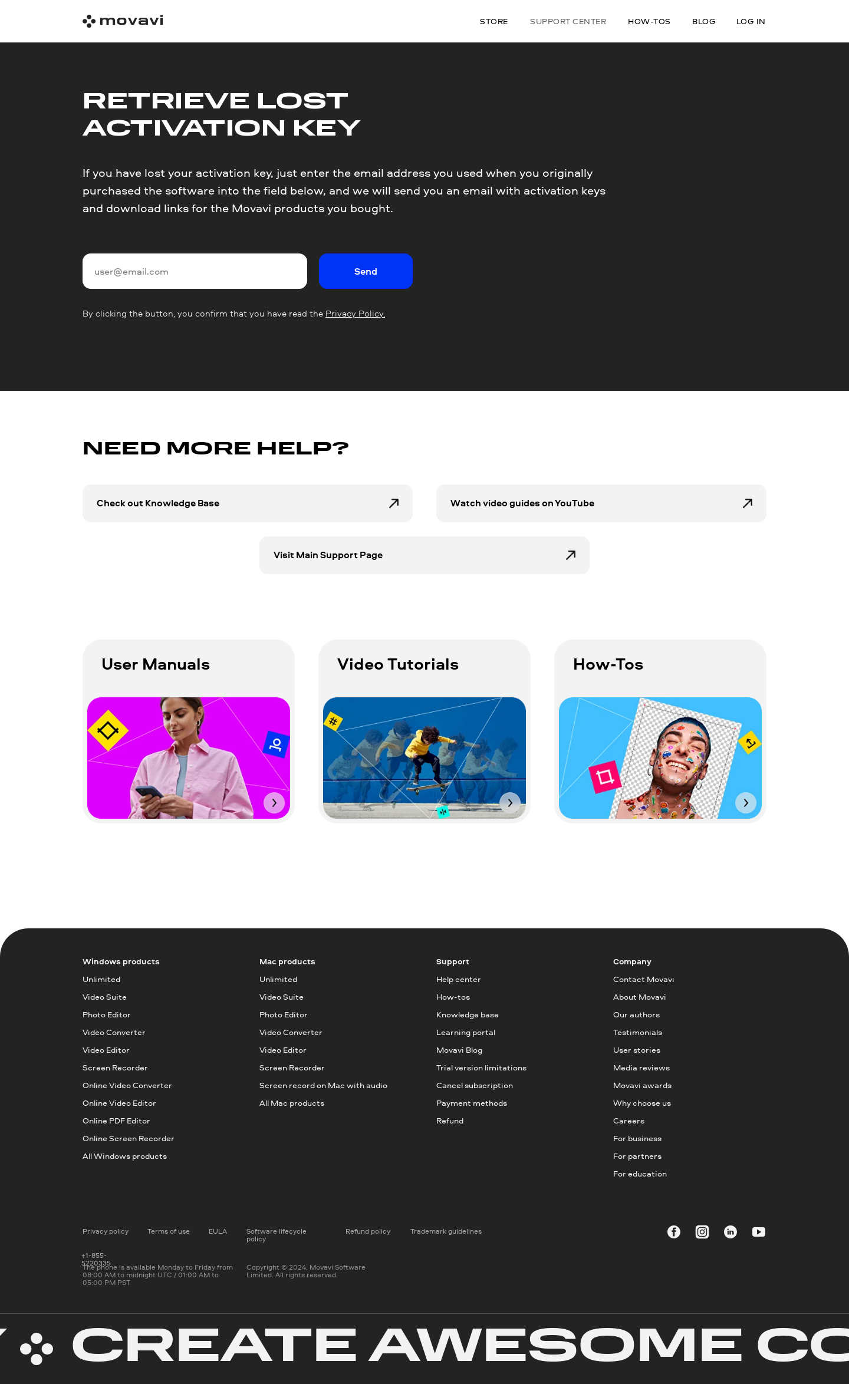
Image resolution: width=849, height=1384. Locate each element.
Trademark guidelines (446, 1231)
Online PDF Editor (116, 1120)
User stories (636, 1049)
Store (494, 21)
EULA (218, 1231)
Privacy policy (106, 1231)
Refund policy (367, 1231)
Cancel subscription (474, 1084)
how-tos (649, 21)
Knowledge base (467, 1014)
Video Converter (114, 1031)
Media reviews (641, 1067)
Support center (568, 21)
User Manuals (155, 663)
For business (637, 1138)
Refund (449, 1120)
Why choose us (642, 1102)
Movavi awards (642, 1084)
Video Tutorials (398, 663)
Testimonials (637, 1031)
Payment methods (471, 1102)
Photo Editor (107, 1014)
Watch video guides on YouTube (522, 502)
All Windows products (125, 1155)
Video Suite (105, 996)
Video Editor (106, 1049)
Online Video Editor (119, 1102)
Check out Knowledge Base (158, 502)
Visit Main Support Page (328, 554)
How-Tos (608, 663)
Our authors (636, 1014)
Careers (628, 1120)
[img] (188, 758)
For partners (637, 1155)
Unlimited (101, 978)
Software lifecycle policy (276, 1235)
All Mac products (291, 1102)
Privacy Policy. (355, 313)
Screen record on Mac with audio (323, 1084)
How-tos (453, 996)
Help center (458, 978)
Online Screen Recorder (129, 1138)
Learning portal (465, 1031)
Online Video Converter (127, 1084)
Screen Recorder (115, 1067)
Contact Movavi (643, 978)
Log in (751, 21)
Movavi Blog (459, 1049)
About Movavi (639, 996)
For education (640, 1173)
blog (704, 21)
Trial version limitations (481, 1067)
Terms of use (168, 1231)
